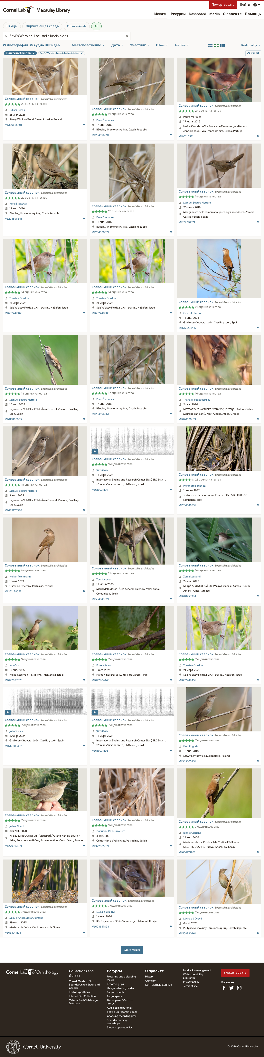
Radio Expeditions (79, 992)
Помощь (253, 14)
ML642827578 (13, 680)
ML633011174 (13, 932)
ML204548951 (187, 505)
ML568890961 (187, 933)
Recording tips (115, 984)
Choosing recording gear (121, 1016)
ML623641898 (100, 926)
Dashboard (197, 14)
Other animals (76, 26)
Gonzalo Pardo (192, 313)
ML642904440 (100, 680)
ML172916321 (187, 222)
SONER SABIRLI (105, 911)
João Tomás (16, 731)
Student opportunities (119, 1027)
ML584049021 (100, 599)
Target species (115, 996)
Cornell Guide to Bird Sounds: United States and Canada (84, 984)
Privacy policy (191, 982)
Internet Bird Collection (82, 996)
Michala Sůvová (192, 918)
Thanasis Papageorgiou (197, 399)
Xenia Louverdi (192, 576)
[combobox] (67, 36)
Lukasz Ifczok (17, 110)
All (96, 26)
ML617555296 (187, 328)
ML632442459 (187, 680)
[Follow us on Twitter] (231, 988)
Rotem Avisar (104, 665)
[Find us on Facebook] (223, 988)
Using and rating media (120, 988)
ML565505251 (187, 761)
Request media (115, 992)
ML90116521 (186, 136)
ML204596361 (100, 414)
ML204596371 (100, 232)
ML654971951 (187, 852)
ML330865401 (13, 125)
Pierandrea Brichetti (194, 485)
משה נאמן (102, 470)
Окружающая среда (42, 26)
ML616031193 (100, 750)
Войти (245, 4)
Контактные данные (158, 985)
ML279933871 (13, 846)
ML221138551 (13, 591)
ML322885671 (100, 846)
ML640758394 (187, 596)
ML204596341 (13, 218)
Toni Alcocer (103, 579)
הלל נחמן (14, 665)
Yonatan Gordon (19, 298)
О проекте (232, 14)
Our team (150, 980)
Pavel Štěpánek (105, 120)
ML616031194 (100, 490)
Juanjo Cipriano (192, 833)
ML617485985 (13, 419)
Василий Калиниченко (111, 831)
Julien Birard (16, 826)
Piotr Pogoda (190, 746)
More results (132, 949)
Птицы (11, 26)
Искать (160, 14)
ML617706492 (13, 746)
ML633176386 (13, 510)
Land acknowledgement (197, 970)
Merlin (214, 14)
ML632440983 (100, 313)
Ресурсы (178, 14)
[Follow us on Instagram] (239, 988)
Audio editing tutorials (120, 1007)
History (149, 976)
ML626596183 (187, 419)
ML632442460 (13, 313)
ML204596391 (100, 135)
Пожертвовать (223, 4)
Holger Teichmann (20, 576)
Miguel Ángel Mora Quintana (26, 918)
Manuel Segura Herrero (197, 202)
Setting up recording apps (122, 1012)
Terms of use (190, 986)
